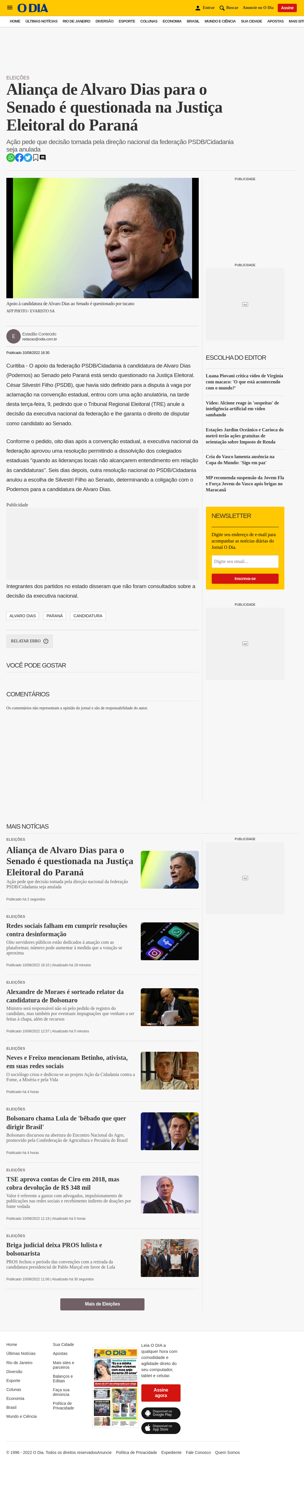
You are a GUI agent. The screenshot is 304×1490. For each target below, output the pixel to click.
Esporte (127, 21)
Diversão (104, 21)
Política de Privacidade (63, 1405)
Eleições (17, 77)
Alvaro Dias (23, 615)
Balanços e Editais (63, 1378)
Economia (172, 21)
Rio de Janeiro (76, 21)
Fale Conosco (198, 1452)
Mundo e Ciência (220, 21)
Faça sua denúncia (61, 1392)
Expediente (171, 1452)
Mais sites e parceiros (63, 1365)
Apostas (275, 21)
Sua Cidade (251, 21)
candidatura (88, 615)
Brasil (193, 21)
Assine (287, 7)
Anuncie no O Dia (258, 7)
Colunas (148, 21)
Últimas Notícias (41, 21)
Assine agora (161, 1393)
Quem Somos (227, 1452)
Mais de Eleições (102, 1303)
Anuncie (104, 1452)
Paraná (54, 615)
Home (15, 21)
